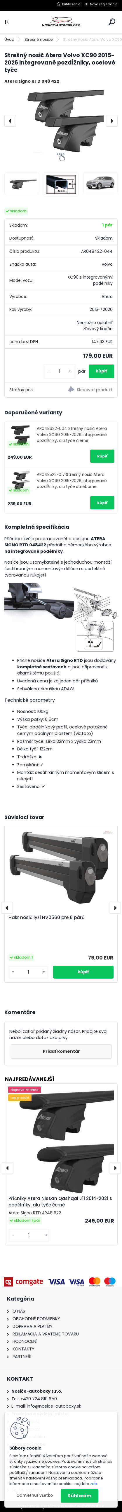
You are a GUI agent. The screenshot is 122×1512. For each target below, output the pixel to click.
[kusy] (59, 371)
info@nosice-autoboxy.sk (54, 1406)
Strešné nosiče (39, 39)
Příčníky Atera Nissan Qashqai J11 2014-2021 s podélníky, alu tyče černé (60, 1201)
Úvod (9, 39)
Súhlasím (79, 1495)
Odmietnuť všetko (34, 1495)
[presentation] (10, 121)
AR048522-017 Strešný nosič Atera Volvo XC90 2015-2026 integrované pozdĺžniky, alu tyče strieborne (72, 480)
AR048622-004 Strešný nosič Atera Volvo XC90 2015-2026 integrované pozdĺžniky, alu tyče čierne (72, 434)
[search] (112, 22)
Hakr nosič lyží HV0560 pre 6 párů (46, 918)
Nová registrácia (104, 4)
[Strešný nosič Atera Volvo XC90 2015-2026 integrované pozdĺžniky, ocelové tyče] (61, 121)
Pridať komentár (61, 1051)
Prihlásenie (71, 4)
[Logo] (61, 22)
